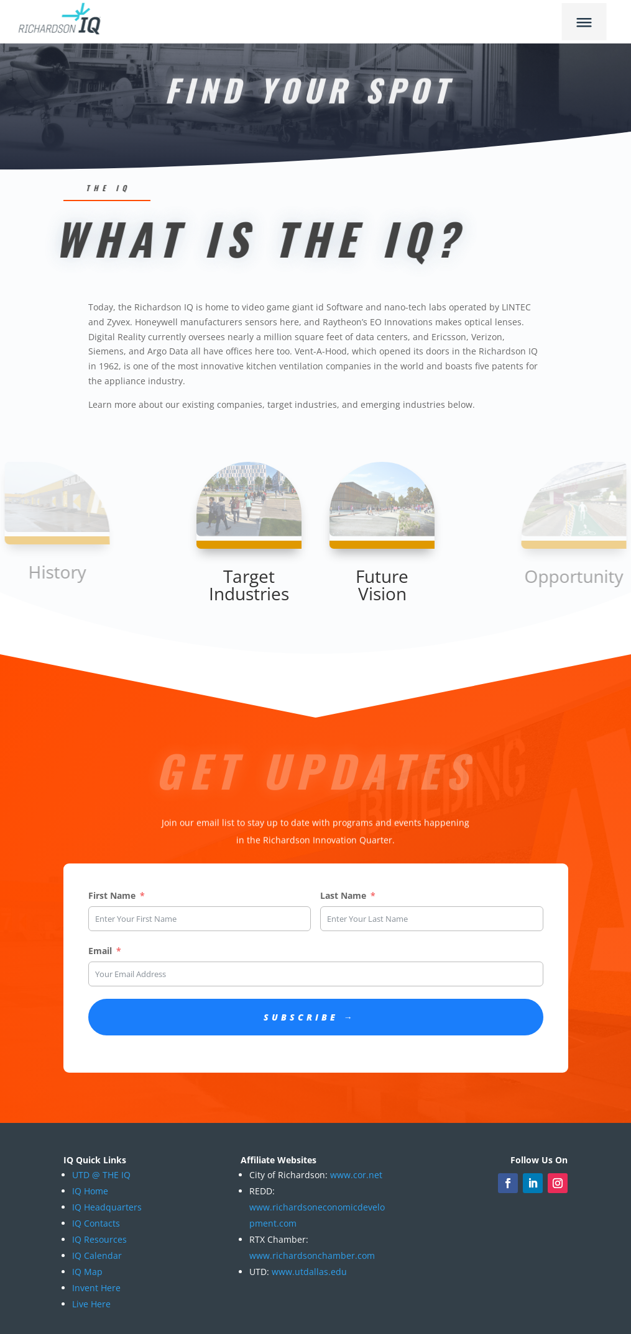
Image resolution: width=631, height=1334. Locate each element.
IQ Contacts (96, 1223)
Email (100, 951)
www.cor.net (355, 1175)
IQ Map (87, 1272)
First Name (112, 895)
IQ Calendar (97, 1255)
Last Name (343, 895)
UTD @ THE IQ (101, 1175)
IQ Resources (99, 1239)
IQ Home (90, 1191)
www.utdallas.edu (309, 1272)
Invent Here (96, 1288)
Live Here (91, 1304)
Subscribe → (310, 1017)
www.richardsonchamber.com (312, 1255)
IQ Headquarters (107, 1207)
